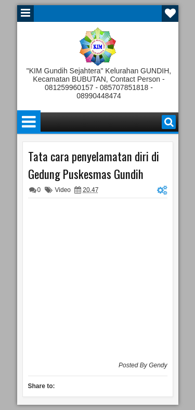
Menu (25, 13)
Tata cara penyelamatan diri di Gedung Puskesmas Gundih (93, 165)
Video (63, 190)
